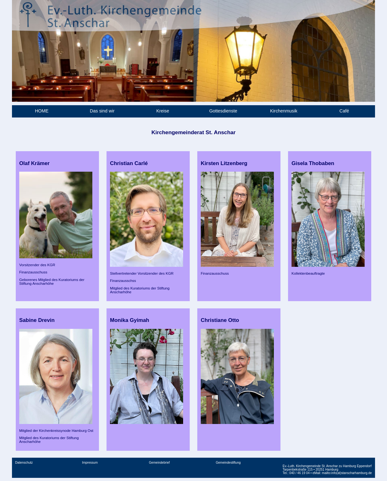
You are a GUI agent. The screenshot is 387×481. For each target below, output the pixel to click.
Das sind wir (102, 110)
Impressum (90, 462)
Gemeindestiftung (228, 462)
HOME (42, 110)
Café (344, 110)
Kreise (162, 110)
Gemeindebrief (159, 462)
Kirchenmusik (283, 110)
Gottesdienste (223, 110)
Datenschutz (24, 462)
